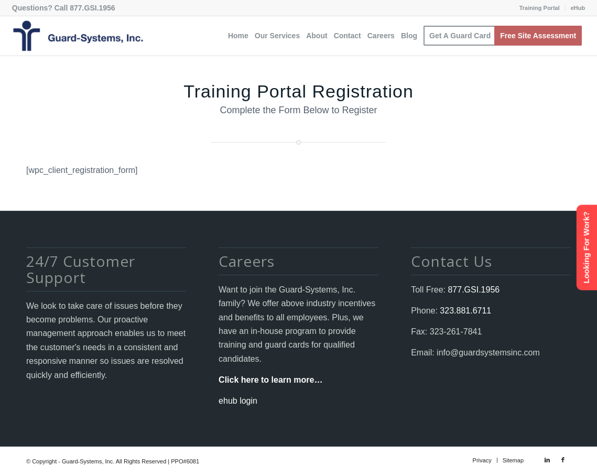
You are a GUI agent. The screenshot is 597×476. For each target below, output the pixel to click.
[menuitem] (540, 7)
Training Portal (539, 8)
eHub (578, 8)
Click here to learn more (266, 379)
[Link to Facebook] (563, 460)
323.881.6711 (464, 310)
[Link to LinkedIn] (547, 460)
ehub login (238, 400)
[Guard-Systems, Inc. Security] (77, 36)
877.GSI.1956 (92, 8)
